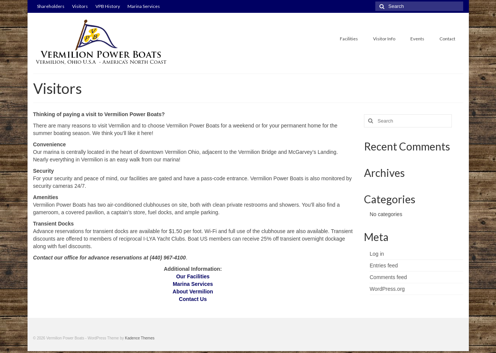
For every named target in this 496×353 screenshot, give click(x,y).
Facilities (349, 38)
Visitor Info (384, 38)
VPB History (107, 6)
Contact (447, 38)
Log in (377, 254)
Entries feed (384, 265)
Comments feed (388, 277)
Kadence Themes (139, 338)
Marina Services (143, 6)
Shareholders (50, 6)
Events (417, 38)
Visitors (80, 6)
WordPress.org (387, 289)
